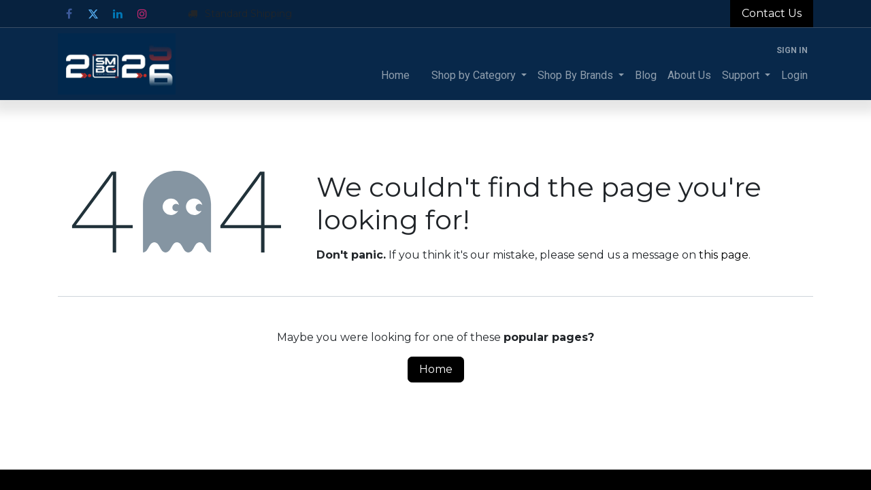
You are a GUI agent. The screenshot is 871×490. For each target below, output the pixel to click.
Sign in (792, 50)
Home (436, 369)
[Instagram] (142, 13)
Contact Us (772, 13)
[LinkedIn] (118, 13)
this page (724, 254)
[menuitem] (395, 75)
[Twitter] (93, 13)
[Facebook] (69, 13)
